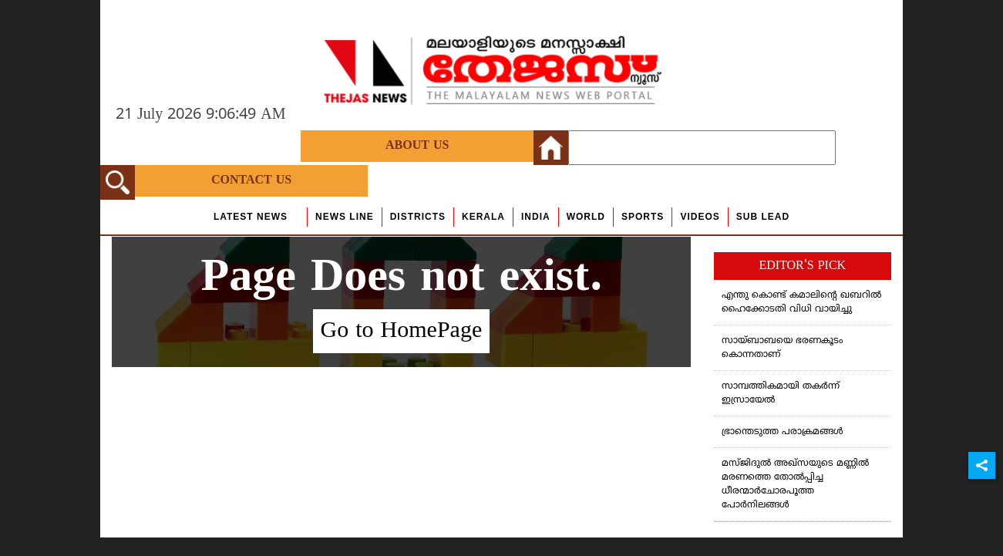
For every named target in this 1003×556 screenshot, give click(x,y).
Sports (642, 216)
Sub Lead (762, 216)
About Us (417, 145)
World (586, 216)
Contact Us (251, 180)
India (535, 216)
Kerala (483, 216)
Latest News (251, 216)
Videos (699, 216)
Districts (418, 216)
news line (344, 216)
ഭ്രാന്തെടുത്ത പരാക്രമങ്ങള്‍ (782, 432)
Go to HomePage (402, 331)
